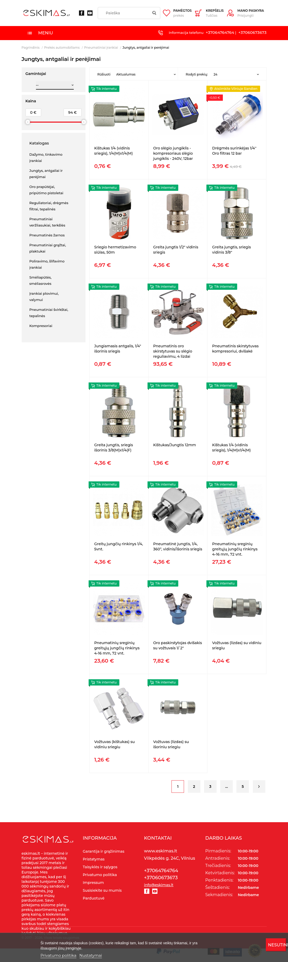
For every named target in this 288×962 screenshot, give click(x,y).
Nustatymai (90, 955)
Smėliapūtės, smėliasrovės (40, 280)
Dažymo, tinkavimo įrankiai (46, 157)
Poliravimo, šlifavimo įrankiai (47, 264)
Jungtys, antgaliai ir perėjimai (46, 173)
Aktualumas (126, 74)
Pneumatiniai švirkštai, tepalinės (48, 312)
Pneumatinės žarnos (47, 235)
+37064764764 (220, 32)
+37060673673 (252, 32)
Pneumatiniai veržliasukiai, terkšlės (47, 222)
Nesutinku (277, 944)
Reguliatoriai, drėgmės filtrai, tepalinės (49, 206)
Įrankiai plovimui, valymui (44, 296)
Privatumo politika (58, 955)
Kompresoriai (40, 326)
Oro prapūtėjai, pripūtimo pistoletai (46, 190)
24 (215, 74)
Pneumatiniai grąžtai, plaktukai (47, 248)
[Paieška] (129, 13)
